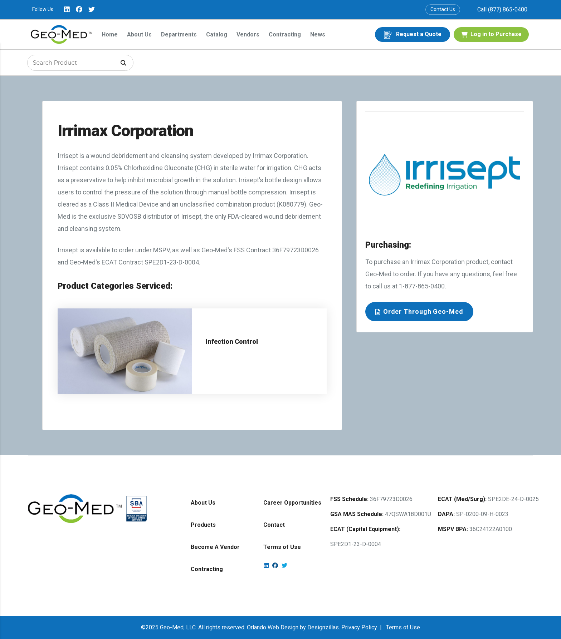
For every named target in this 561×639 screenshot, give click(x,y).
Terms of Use (282, 547)
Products (203, 524)
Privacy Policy (359, 627)
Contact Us (442, 9)
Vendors (247, 34)
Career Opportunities (292, 502)
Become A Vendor (215, 547)
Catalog (216, 34)
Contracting (285, 34)
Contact (274, 524)
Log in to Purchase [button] (491, 34)
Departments (179, 34)
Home (110, 34)
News (317, 34)
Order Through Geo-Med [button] (419, 311)
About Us (139, 34)
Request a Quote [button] (413, 35)
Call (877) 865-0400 (502, 9)
